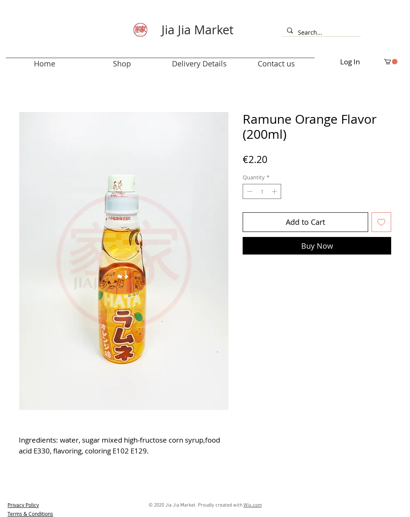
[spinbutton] (262, 191)
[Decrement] (249, 191)
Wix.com (252, 505)
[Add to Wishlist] (381, 222)
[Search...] (320, 32)
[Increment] (275, 191)
